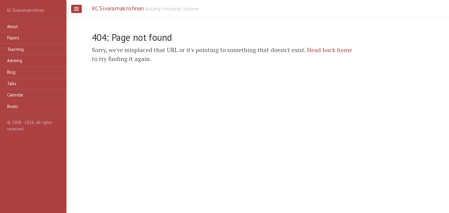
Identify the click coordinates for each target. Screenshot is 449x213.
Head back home (329, 50)
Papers (13, 38)
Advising (14, 60)
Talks (11, 83)
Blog (11, 72)
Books (12, 106)
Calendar (15, 95)
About (12, 26)
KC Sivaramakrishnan (118, 8)
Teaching (15, 49)
